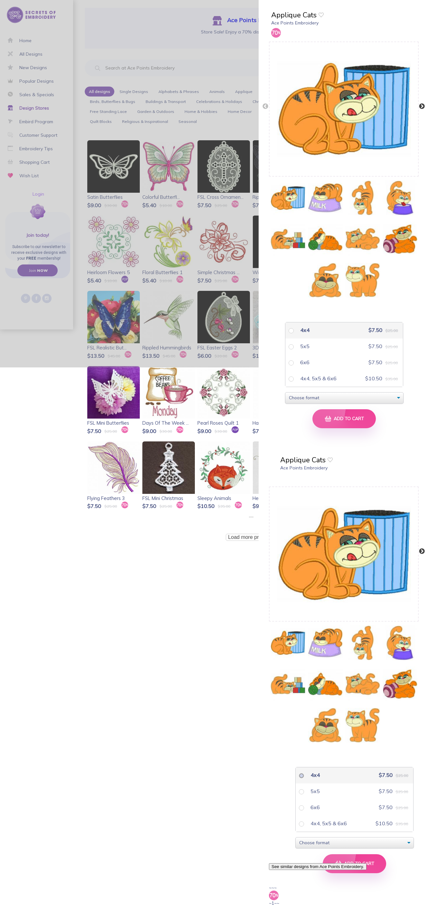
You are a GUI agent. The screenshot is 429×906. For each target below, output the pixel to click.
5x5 (304, 346)
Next (422, 106)
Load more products (251, 537)
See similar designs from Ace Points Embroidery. (318, 866)
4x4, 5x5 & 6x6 (318, 378)
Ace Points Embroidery (295, 23)
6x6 (304, 362)
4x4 (304, 330)
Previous (265, 106)
